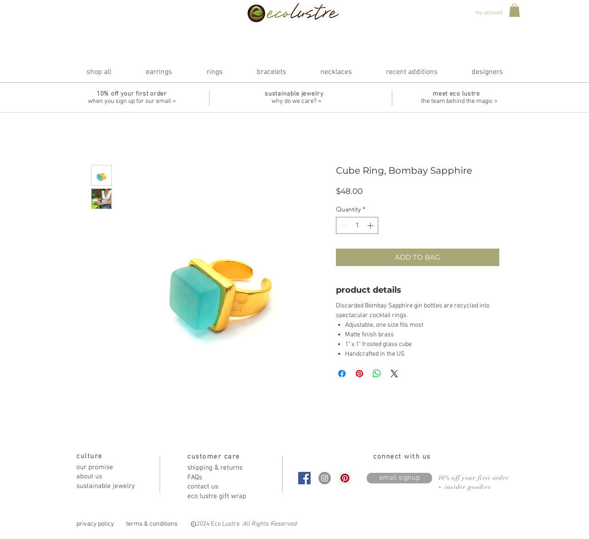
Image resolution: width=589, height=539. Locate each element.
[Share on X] (394, 373)
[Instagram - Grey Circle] (324, 478)
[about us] (109, 477)
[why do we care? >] (296, 102)
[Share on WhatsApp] (376, 373)
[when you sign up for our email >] (131, 102)
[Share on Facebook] (341, 373)
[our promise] (109, 467)
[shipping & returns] (220, 468)
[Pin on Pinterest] (359, 373)
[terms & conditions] (152, 524)
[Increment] (371, 225)
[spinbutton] (357, 225)
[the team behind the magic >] (459, 102)
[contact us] (220, 487)
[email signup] (399, 478)
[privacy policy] (95, 524)
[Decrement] (343, 225)
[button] (514, 10)
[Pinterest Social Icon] (345, 478)
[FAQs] (220, 477)
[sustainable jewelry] (109, 486)
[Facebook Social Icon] (304, 478)
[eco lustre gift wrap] (220, 496)
